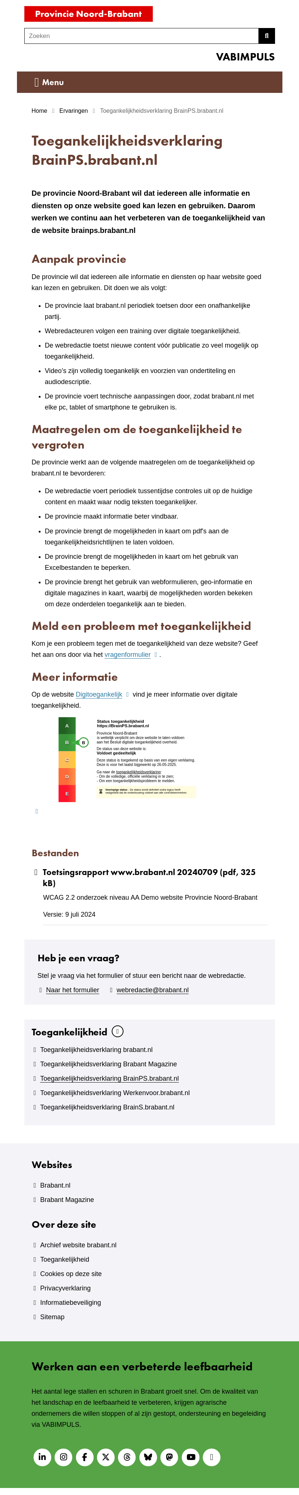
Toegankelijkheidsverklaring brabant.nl (96, 1049)
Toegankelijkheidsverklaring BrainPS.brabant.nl (109, 1078)
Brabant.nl (55, 1185)
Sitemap (52, 1317)
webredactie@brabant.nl (152, 990)
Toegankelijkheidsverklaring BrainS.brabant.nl (107, 1107)
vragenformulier (132, 654)
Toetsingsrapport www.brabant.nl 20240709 (144, 878)
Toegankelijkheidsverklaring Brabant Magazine (108, 1064)
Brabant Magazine (67, 1199)
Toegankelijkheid (69, 1031)
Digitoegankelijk (103, 694)
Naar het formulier (72, 990)
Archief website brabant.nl (78, 1245)
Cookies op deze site (71, 1274)
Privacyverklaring (65, 1288)
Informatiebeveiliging (70, 1302)
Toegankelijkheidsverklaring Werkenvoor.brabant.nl (115, 1093)
